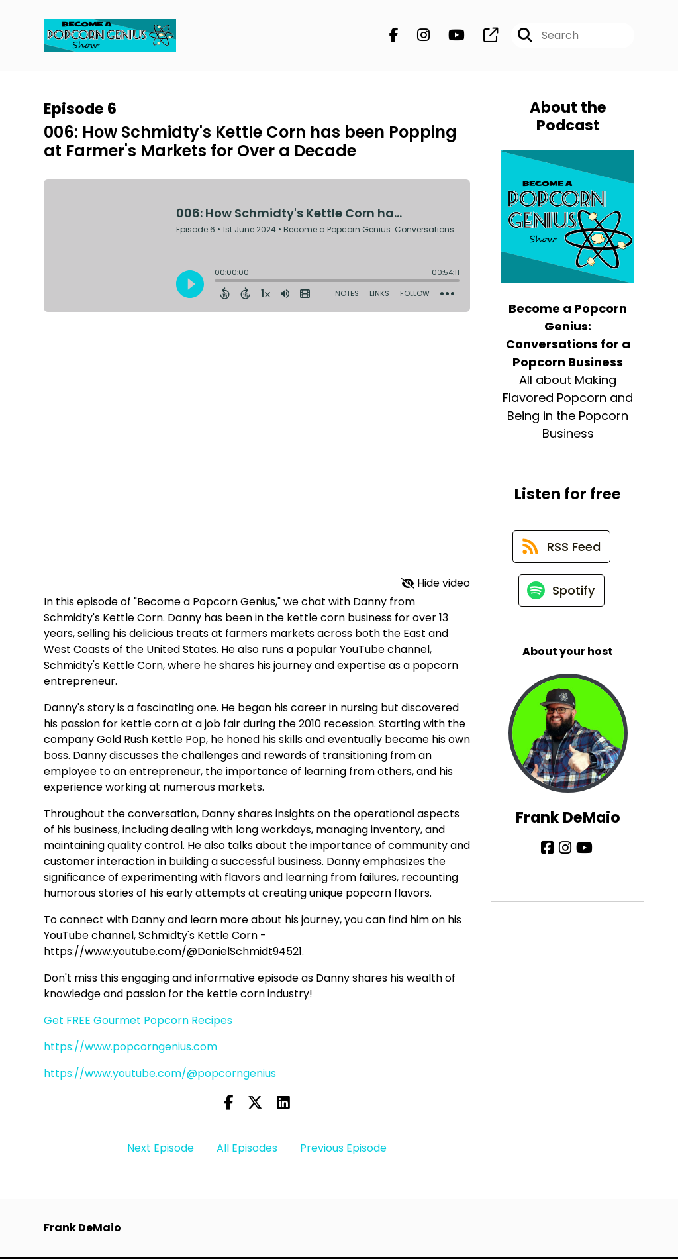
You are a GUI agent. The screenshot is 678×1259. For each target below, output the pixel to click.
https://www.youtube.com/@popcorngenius (160, 1074)
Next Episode (160, 1150)
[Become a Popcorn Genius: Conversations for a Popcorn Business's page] (482, 36)
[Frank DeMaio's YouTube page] (583, 856)
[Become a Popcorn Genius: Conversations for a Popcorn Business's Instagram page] (415, 36)
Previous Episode (343, 1150)
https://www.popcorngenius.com (130, 1048)
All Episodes (247, 1150)
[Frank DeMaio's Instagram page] (565, 856)
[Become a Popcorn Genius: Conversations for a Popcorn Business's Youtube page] (448, 36)
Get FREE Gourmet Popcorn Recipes (138, 1021)
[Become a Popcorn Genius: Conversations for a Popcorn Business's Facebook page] (394, 36)
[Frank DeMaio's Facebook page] (550, 856)
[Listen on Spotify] (561, 598)
